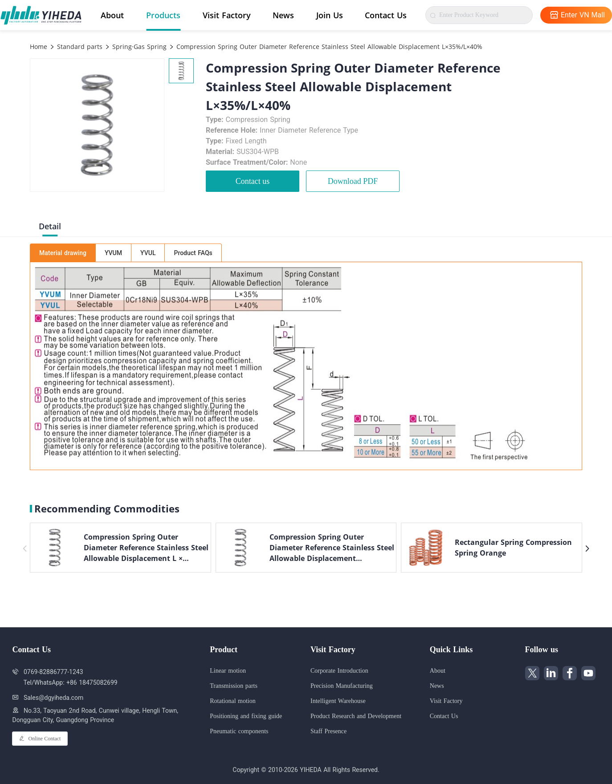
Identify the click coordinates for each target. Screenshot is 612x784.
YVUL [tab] (147, 252)
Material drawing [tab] (62, 252)
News (283, 15)
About (112, 15)
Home (38, 46)
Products (163, 15)
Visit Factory (227, 15)
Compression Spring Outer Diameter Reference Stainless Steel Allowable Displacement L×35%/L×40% (328, 46)
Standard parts (78, 46)
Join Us (329, 15)
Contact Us (386, 15)
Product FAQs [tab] (193, 252)
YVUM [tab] (113, 252)
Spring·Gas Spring (138, 46)
